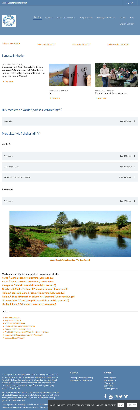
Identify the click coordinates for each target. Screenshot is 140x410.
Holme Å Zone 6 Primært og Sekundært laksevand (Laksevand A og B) (38, 296)
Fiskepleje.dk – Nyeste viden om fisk (18, 326)
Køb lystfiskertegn (11, 317)
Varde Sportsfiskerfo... (66, 17)
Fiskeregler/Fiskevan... (106, 17)
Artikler (123, 17)
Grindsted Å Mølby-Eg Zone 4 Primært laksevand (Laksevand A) (35, 289)
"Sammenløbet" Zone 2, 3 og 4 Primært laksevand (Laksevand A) (35, 300)
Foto (132, 17)
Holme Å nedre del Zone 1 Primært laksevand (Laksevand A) (33, 292)
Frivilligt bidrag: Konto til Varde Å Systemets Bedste (25, 332)
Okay (123, 405)
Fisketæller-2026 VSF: (81, 44)
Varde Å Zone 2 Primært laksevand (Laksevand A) (27, 281)
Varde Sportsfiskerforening (14, 2)
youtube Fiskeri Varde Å (13, 337)
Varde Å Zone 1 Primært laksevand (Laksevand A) (27, 277)
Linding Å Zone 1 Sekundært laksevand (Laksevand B (29, 304)
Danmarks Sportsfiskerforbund (16, 329)
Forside (37, 17)
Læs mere (7, 81)
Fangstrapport (86, 17)
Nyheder (49, 17)
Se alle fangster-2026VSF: (118, 44)
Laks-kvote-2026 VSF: (46, 44)
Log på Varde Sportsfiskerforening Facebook (22, 335)
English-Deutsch (127, 24)
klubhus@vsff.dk (111, 388)
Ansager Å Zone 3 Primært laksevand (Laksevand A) (29, 285)
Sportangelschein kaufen (13, 323)
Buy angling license (11, 320)
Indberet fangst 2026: (11, 43)
